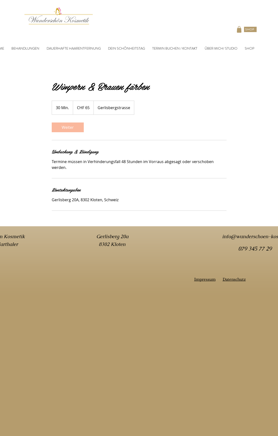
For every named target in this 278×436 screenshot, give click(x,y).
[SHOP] (250, 29)
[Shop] (239, 29)
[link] (68, 127)
